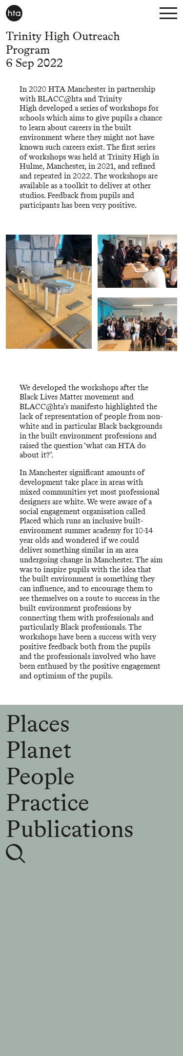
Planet (38, 750)
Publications (69, 829)
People (40, 776)
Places (37, 723)
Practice (47, 802)
